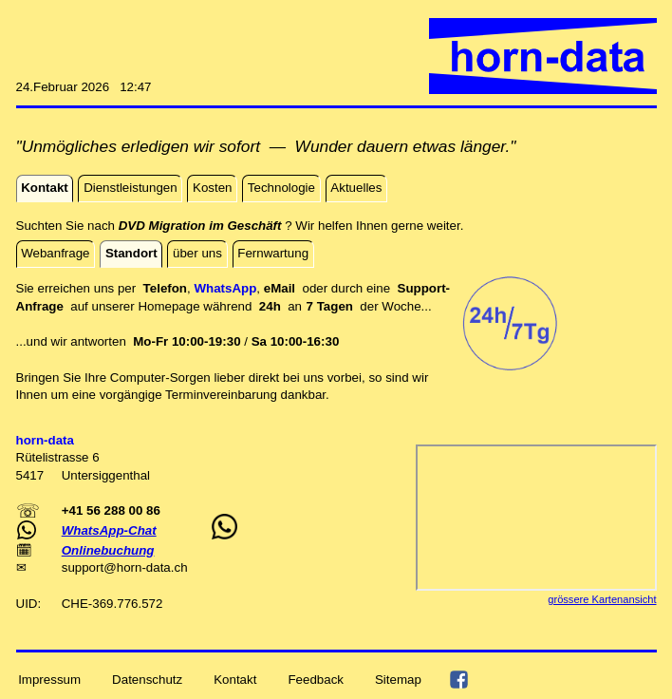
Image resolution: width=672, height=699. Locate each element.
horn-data (144, 567)
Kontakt (235, 678)
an (308, 306)
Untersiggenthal (106, 475)
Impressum (49, 678)
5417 (31, 475)
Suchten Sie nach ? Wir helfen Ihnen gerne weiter (238, 225)
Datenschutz (147, 678)
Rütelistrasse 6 (58, 457)
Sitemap (398, 678)
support (82, 567)
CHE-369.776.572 (112, 603)
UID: (30, 603)
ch (180, 567)
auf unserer (104, 306)
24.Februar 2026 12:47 (84, 87)
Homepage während (198, 306)
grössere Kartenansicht (602, 599)
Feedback (316, 678)
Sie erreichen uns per (79, 288)
